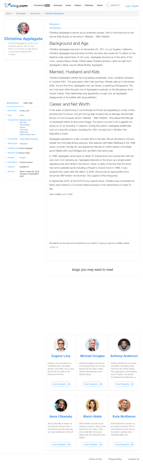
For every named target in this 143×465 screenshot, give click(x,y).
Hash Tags (28, 103)
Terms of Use (95, 459)
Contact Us (133, 459)
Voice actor (24, 130)
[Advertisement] (23, 81)
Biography (21, 14)
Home (8, 14)
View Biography (59, 384)
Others (100, 5)
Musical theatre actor (27, 134)
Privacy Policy (115, 459)
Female (22, 158)
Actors (68, 5)
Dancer (22, 127)
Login (127, 6)
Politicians (89, 5)
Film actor (23, 122)
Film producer (25, 125)
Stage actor (24, 132)
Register (135, 6)
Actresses (57, 5)
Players (78, 5)
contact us (53, 247)
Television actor (25, 120)
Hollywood (23, 144)
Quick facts (12, 103)
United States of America (29, 139)
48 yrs (22, 115)
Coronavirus (42, 5)
